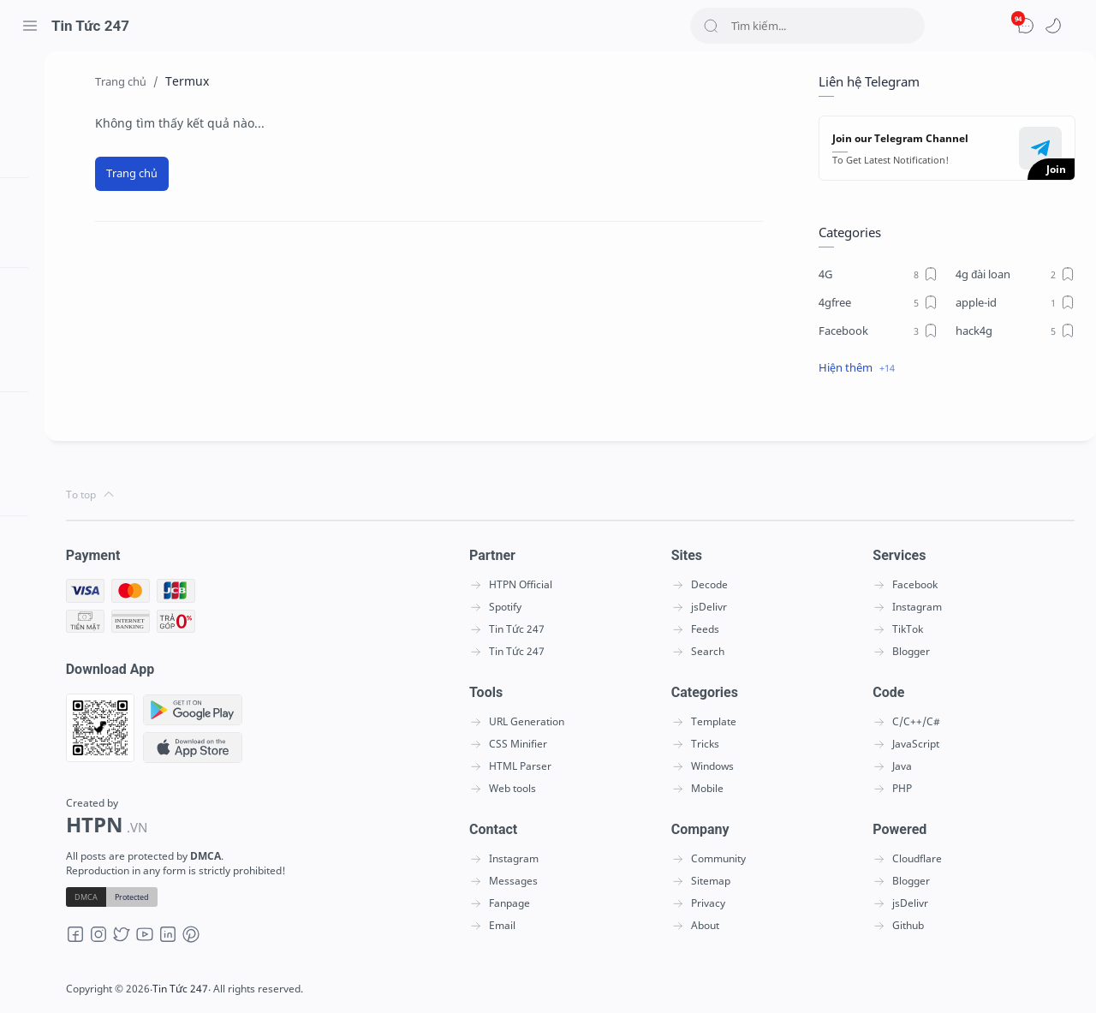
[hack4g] (1015, 330)
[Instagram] (112, 940)
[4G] (878, 274)
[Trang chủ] (139, 174)
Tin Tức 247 (90, 25)
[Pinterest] (204, 940)
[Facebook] (878, 330)
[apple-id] (1015, 302)
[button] (1053, 25)
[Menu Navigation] (30, 25)
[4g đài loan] (1015, 274)
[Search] (807, 26)
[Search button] (710, 26)
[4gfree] (878, 302)
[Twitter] (135, 940)
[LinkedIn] (181, 940)
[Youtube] (158, 940)
